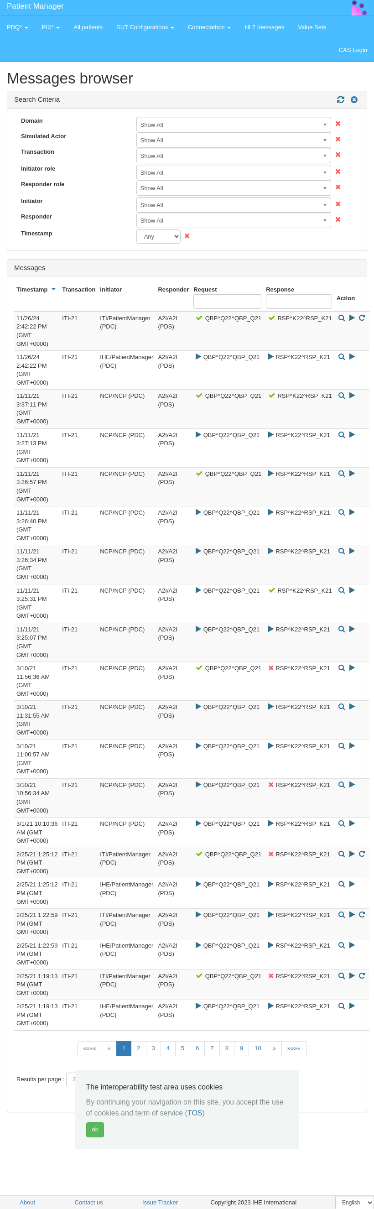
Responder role (42, 184)
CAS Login (353, 50)
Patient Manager (35, 6)
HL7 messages (264, 27)
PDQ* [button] (17, 27)
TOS (195, 1113)
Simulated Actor (43, 136)
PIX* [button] (51, 27)
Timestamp (36, 233)
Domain (32, 120)
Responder (36, 216)
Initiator (32, 201)
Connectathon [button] (209, 27)
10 (258, 1048)
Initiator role (38, 168)
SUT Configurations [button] (145, 27)
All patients (88, 27)
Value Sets (312, 27)
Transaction (37, 151)
